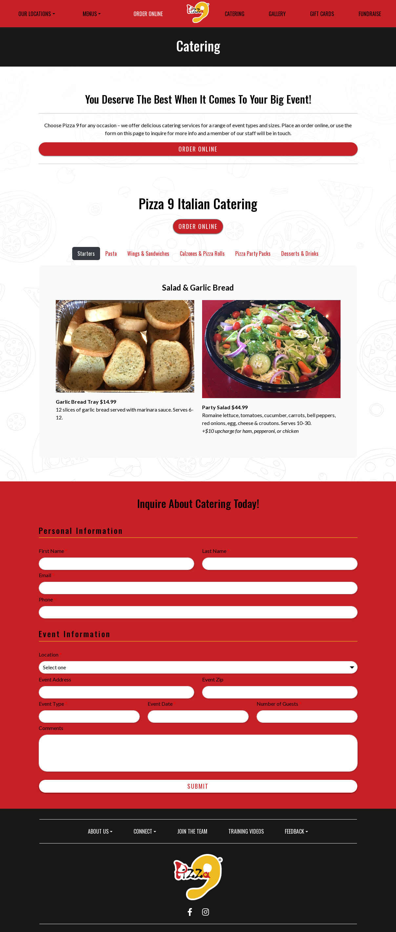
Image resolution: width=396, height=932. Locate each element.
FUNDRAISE (370, 14)
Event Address (55, 679)
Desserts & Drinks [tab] (300, 253)
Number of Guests (279, 703)
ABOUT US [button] (98, 831)
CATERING (234, 14)
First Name (53, 551)
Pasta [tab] (111, 253)
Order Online (198, 149)
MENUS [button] (90, 14)
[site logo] (198, 13)
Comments (51, 728)
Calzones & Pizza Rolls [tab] (202, 253)
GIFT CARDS (324, 15)
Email (46, 575)
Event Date (162, 703)
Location (50, 654)
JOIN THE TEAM (195, 831)
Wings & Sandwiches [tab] (148, 253)
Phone (47, 599)
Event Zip (212, 679)
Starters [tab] (86, 253)
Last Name (216, 551)
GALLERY (277, 14)
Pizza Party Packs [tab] (253, 253)
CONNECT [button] (143, 831)
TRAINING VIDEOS (246, 831)
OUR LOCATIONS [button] (34, 14)
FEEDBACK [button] (294, 831)
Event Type (53, 703)
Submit (198, 786)
